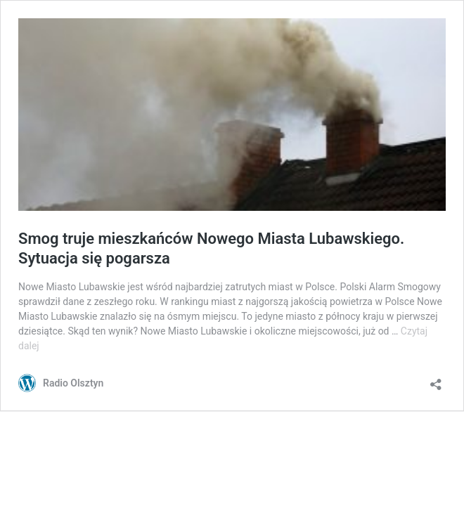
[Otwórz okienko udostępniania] (436, 380)
